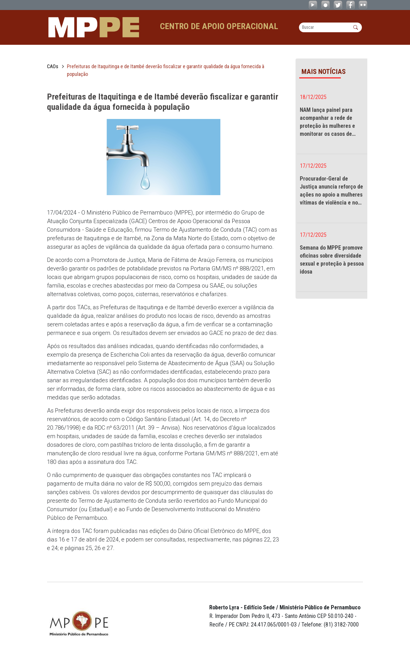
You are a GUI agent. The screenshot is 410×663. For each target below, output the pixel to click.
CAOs (52, 66)
